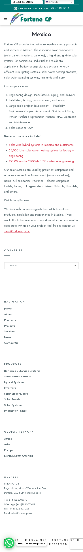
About (8, 314)
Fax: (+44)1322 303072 (16, 508)
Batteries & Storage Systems (22, 371)
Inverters (10, 388)
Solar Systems (13, 405)
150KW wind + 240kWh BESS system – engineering (41, 161)
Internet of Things (15, 410)
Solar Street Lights (16, 393)
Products (10, 320)
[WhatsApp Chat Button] (9, 543)
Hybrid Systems (14, 382)
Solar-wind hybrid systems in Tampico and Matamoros (41, 145)
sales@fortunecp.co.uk (31, 8)
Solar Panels (12, 399)
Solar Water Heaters (17, 376)
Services (9, 331)
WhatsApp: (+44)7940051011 (19, 504)
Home (8, 308)
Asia (7, 444)
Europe (8, 450)
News (7, 337)
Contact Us (11, 342)
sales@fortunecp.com (17, 231)
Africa (8, 438)
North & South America (18, 455)
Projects (9, 325)
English (53, 2)
